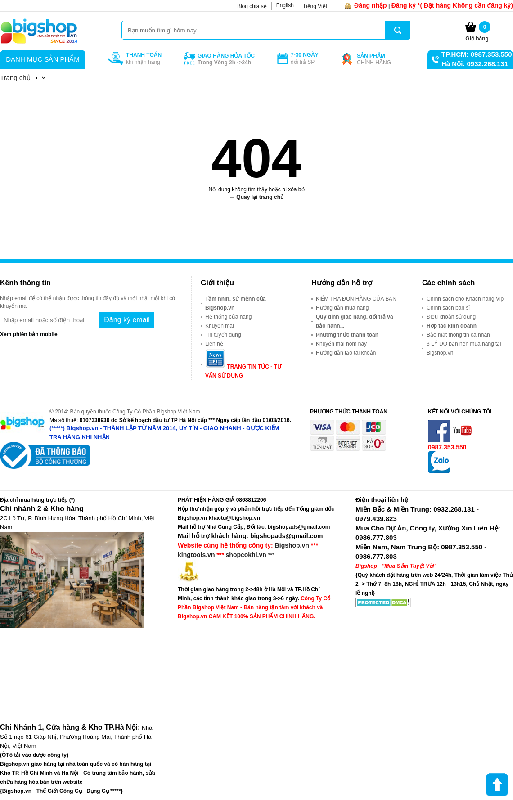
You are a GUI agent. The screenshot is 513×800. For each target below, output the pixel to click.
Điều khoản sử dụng (451, 317)
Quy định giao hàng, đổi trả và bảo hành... (354, 321)
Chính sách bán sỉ (448, 308)
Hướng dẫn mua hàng (342, 308)
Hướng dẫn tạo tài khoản (346, 353)
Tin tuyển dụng (223, 335)
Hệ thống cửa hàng (228, 317)
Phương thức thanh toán (347, 335)
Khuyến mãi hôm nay (341, 344)
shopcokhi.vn (246, 554)
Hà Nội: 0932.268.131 (474, 63)
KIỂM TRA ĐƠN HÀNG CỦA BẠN (356, 299)
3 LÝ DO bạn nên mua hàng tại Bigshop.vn (464, 348)
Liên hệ (214, 344)
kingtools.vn (196, 554)
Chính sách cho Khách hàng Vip (465, 299)
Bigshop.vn (292, 545)
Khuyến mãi (219, 326)
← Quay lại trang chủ (257, 197)
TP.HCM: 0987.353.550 (476, 54)
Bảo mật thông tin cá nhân (458, 335)
